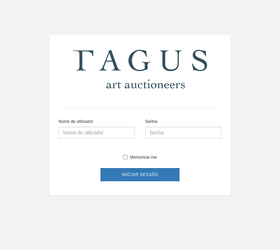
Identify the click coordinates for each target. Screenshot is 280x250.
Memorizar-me (140, 157)
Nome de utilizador (76, 121)
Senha (151, 121)
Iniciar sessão (140, 174)
